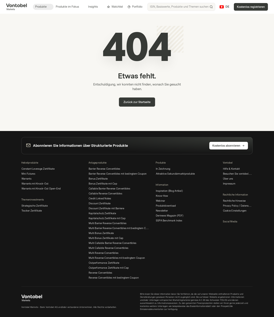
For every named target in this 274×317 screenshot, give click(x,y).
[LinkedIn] (225, 228)
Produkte (43, 6)
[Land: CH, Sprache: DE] (224, 7)
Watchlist (115, 6)
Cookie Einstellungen (235, 210)
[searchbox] (181, 7)
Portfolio (134, 6)
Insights (95, 6)
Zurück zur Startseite (137, 102)
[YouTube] (231, 228)
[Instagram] (237, 228)
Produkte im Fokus (70, 6)
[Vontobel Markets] (16, 7)
